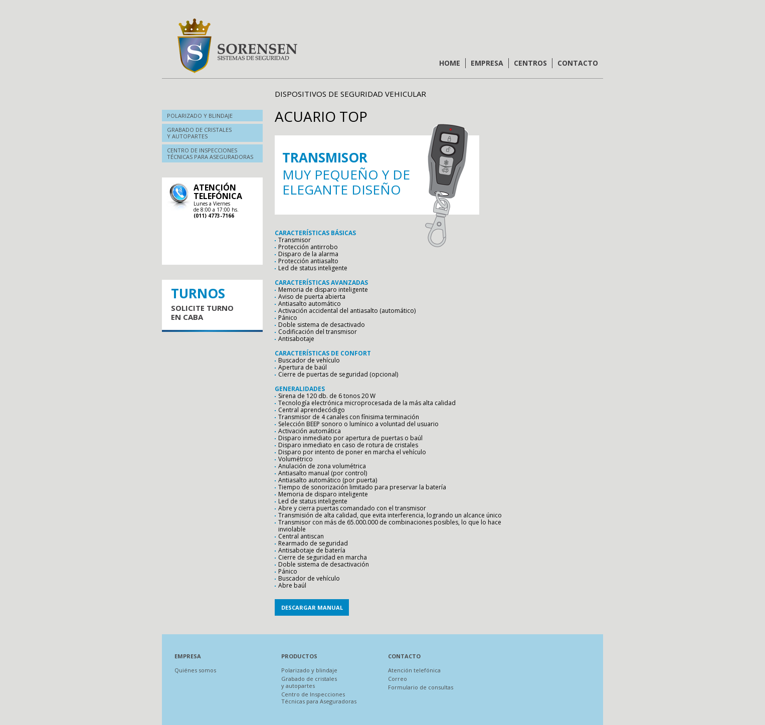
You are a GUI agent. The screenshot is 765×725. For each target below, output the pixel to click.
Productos (299, 656)
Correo (397, 678)
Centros (530, 63)
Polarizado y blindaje (200, 115)
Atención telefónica (414, 670)
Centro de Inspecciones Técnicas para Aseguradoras (318, 697)
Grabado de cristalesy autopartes (199, 133)
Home (449, 63)
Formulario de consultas (420, 687)
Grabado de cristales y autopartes (309, 682)
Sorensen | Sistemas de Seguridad (237, 45)
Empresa (487, 63)
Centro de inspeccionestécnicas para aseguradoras (210, 153)
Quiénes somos (195, 670)
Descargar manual (312, 607)
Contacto (577, 63)
